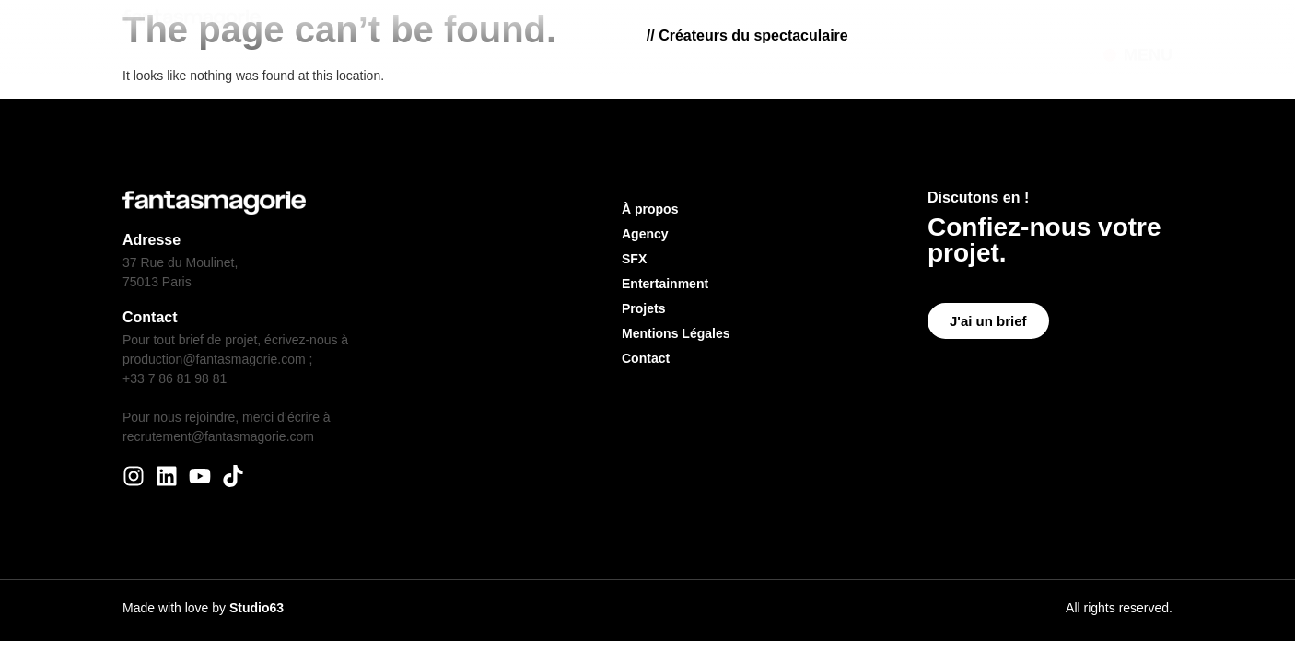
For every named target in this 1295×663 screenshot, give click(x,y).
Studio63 (256, 607)
